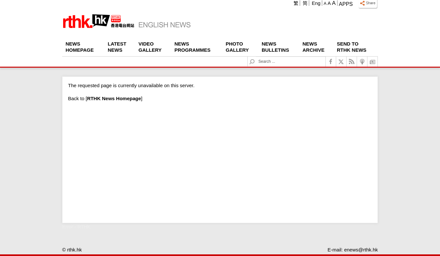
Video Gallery (150, 47)
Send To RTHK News (351, 47)
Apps (346, 4)
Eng (316, 3)
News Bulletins (275, 47)
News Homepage (80, 47)
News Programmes (192, 47)
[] (114, 98)
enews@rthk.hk (361, 249)
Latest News (117, 47)
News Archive (314, 47)
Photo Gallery (237, 47)
